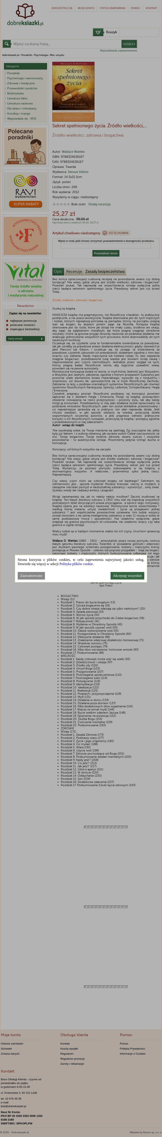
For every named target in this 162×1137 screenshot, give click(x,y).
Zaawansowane (31, 576)
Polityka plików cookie (76, 564)
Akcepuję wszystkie (127, 576)
